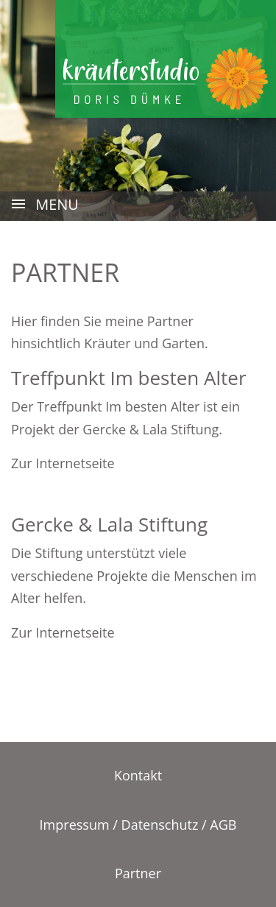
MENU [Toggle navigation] (44, 205)
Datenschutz (160, 824)
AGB (223, 824)
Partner (138, 873)
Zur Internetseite (63, 463)
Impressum (75, 824)
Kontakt (138, 775)
